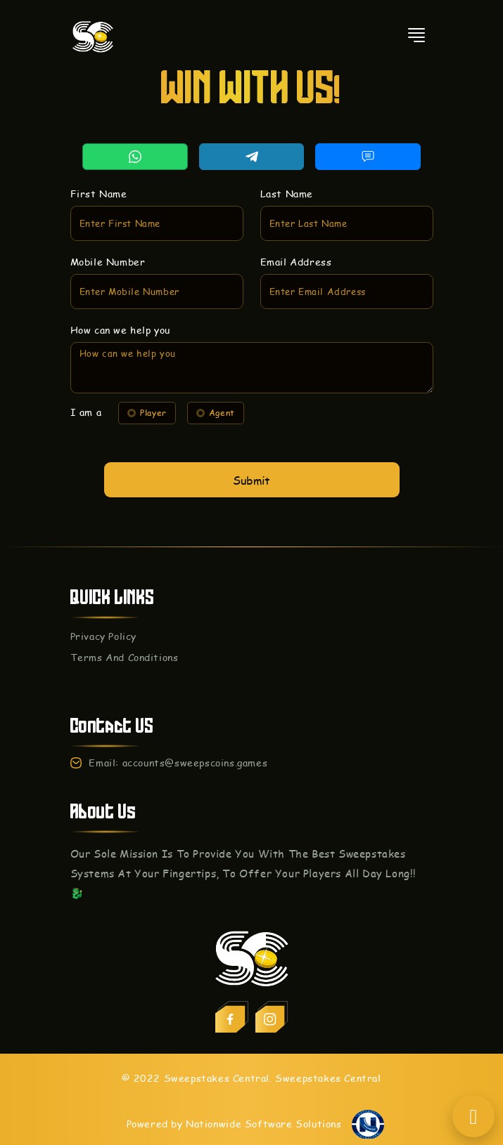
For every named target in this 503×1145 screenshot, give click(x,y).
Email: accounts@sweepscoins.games (178, 762)
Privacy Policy (103, 636)
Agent (218, 407)
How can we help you (128, 330)
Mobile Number (117, 267)
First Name (108, 203)
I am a (96, 406)
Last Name (284, 203)
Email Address (293, 267)
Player (154, 407)
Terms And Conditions (124, 657)
